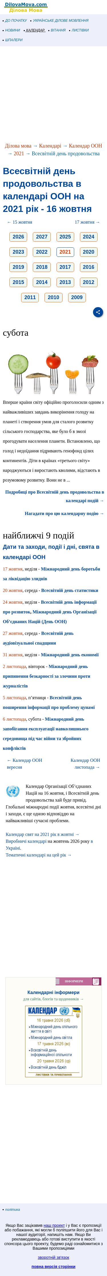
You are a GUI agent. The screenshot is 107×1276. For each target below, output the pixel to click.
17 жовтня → (87, 222)
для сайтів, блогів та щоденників (53, 999)
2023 (18, 252)
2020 (88, 252)
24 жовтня (13, 602)
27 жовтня (13, 633)
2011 (30, 297)
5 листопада (14, 697)
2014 (41, 282)
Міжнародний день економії (69, 654)
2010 (53, 297)
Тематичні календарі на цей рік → (39, 854)
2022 (41, 252)
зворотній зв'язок (53, 1257)
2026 (18, 237)
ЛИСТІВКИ (79, 30)
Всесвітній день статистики (69, 590)
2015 (18, 282)
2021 (19, 153)
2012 (88, 282)
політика (11, 1210)
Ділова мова (18, 146)
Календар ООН (85, 146)
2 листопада (14, 666)
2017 (65, 267)
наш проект (54, 1225)
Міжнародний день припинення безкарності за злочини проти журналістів (46, 676)
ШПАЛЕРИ (12, 40)
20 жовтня (13, 590)
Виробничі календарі (26, 841)
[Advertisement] (53, 95)
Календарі (50, 146)
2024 (88, 237)
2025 (65, 237)
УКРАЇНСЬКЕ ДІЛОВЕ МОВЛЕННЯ (59, 21)
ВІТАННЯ (57, 30)
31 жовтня (13, 654)
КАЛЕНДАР (34, 30)
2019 (18, 267)
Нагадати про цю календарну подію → (64, 513)
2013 (65, 282)
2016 (88, 267)
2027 (41, 237)
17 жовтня (13, 569)
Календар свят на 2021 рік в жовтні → (43, 834)
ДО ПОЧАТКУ (15, 21)
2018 (41, 267)
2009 (77, 297)
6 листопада (14, 719)
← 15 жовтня (19, 222)
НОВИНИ (11, 30)
